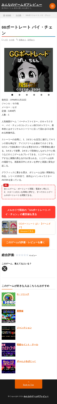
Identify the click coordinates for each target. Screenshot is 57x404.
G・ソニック (23, 294)
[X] (4, 268)
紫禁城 (20, 311)
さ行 (6, 40)
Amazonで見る (27, 231)
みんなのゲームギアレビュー (22, 4)
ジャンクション (24, 327)
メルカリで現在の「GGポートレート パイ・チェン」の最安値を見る (27, 212)
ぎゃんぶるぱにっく (26, 361)
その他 (11, 40)
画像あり (22, 40)
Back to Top (28, 385)
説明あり (31, 40)
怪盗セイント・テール (27, 344)
